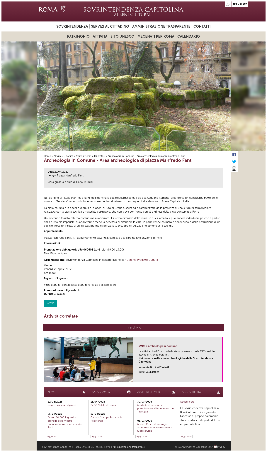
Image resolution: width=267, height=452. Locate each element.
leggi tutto (52, 436)
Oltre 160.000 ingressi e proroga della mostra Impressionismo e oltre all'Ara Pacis (65, 422)
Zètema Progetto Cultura (142, 259)
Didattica (68, 156)
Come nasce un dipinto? (62, 405)
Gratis (50, 303)
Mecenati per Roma (155, 36)
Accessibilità (187, 401)
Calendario (188, 36)
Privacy (221, 447)
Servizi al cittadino (110, 26)
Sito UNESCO (122, 36)
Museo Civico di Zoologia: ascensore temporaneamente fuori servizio (154, 427)
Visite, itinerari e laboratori (90, 156)
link (220, 378)
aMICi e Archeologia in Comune (158, 346)
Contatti (202, 26)
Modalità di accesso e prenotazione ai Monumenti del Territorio (155, 408)
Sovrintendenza (72, 26)
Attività (100, 36)
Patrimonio (78, 36)
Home (47, 156)
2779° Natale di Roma (103, 405)
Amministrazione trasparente (161, 26)
